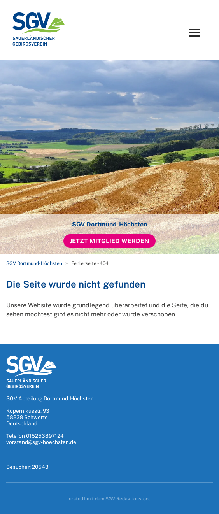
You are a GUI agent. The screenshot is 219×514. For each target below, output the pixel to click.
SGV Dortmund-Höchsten (34, 263)
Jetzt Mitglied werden (109, 241)
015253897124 (45, 436)
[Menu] (194, 33)
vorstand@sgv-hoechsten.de (41, 442)
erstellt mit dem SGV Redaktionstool (109, 499)
